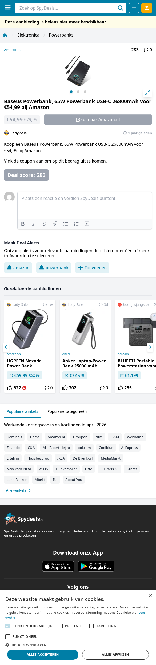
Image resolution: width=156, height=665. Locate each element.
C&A (31, 447)
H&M (115, 436)
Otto (88, 468)
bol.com (84, 447)
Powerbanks (61, 35)
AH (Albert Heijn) (56, 447)
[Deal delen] (134, 8)
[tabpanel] (78, 456)
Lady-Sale (19, 133)
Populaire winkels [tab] (22, 411)
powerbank (54, 268)
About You (73, 479)
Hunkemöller (66, 468)
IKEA (61, 458)
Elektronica (28, 35)
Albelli (40, 479)
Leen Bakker (17, 479)
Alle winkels (18, 490)
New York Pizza (19, 468)
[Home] (5, 35)
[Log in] (146, 8)
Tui (55, 479)
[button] (78, 644)
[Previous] (6, 347)
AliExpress (129, 447)
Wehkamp (135, 436)
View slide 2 (78, 91)
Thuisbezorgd (38, 458)
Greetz (131, 468)
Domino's (14, 436)
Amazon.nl (13, 50)
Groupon (80, 436)
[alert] (78, 627)
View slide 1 (71, 91)
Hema (34, 436)
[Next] (150, 347)
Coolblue (106, 447)
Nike (99, 436)
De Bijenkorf (83, 458)
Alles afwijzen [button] (115, 654)
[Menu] (7, 8)
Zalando (13, 447)
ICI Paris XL (109, 468)
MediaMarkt (111, 458)
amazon (18, 268)
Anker (66, 354)
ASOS (43, 468)
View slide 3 (85, 91)
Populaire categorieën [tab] (67, 411)
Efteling (13, 458)
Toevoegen (92, 268)
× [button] (150, 596)
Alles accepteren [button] (43, 654)
